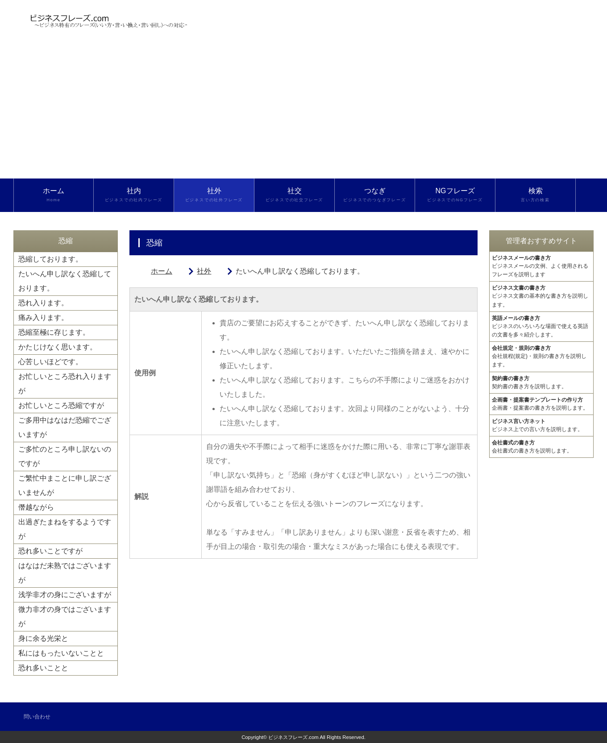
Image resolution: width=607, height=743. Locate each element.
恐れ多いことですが (50, 551)
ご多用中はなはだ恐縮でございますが (64, 427)
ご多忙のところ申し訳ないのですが (64, 456)
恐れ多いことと (43, 668)
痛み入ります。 (43, 317)
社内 (134, 195)
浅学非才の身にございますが (64, 594)
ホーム (53, 195)
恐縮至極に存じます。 (54, 332)
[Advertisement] (303, 111)
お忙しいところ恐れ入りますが (64, 383)
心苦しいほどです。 (50, 361)
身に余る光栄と (43, 638)
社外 (214, 195)
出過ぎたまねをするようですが (64, 529)
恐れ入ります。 (43, 303)
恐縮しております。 (50, 259)
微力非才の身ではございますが (64, 616)
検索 (535, 195)
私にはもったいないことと (61, 653)
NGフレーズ (455, 195)
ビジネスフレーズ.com (293, 737)
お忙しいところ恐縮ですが (61, 405)
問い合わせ (37, 717)
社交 (294, 195)
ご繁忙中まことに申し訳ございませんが (64, 485)
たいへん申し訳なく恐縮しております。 (64, 281)
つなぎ (375, 195)
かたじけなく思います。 (57, 347)
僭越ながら (36, 507)
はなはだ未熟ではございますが (64, 573)
